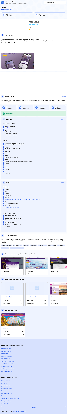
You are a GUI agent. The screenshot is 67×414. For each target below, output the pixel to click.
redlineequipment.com (7, 369)
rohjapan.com (7, 328)
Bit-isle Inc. (7, 127)
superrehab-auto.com (7, 361)
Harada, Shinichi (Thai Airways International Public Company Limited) (22, 199)
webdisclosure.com (7, 371)
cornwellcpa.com (6, 366)
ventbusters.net (6, 351)
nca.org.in (4, 383)
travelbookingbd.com (9, 297)
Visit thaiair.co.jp (6, 9)
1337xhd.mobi (5, 403)
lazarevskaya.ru (6, 353)
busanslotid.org (5, 396)
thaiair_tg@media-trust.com (12, 207)
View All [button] (64, 96)
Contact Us (33, 407)
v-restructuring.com (7, 364)
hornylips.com (5, 381)
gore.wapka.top (6, 386)
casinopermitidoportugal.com (10, 398)
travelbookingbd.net (33, 297)
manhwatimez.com (6, 393)
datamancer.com (6, 348)
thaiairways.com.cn (57, 297)
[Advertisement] (33, 48)
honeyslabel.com (6, 401)
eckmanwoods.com (7, 356)
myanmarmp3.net (6, 388)
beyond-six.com (6, 391)
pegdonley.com (5, 359)
